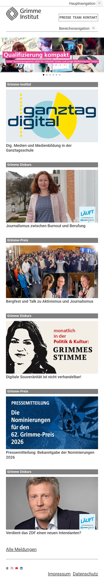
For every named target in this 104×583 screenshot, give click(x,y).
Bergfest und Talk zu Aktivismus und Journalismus (49, 301)
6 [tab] (60, 75)
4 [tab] (53, 75)
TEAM (77, 17)
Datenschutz (85, 574)
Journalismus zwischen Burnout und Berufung (46, 226)
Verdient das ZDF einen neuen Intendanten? (43, 533)
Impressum (59, 574)
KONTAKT (90, 17)
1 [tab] (44, 75)
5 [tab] (57, 75)
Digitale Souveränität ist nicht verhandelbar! (43, 377)
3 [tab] (50, 75)
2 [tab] (47, 75)
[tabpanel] (52, 55)
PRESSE (65, 17)
